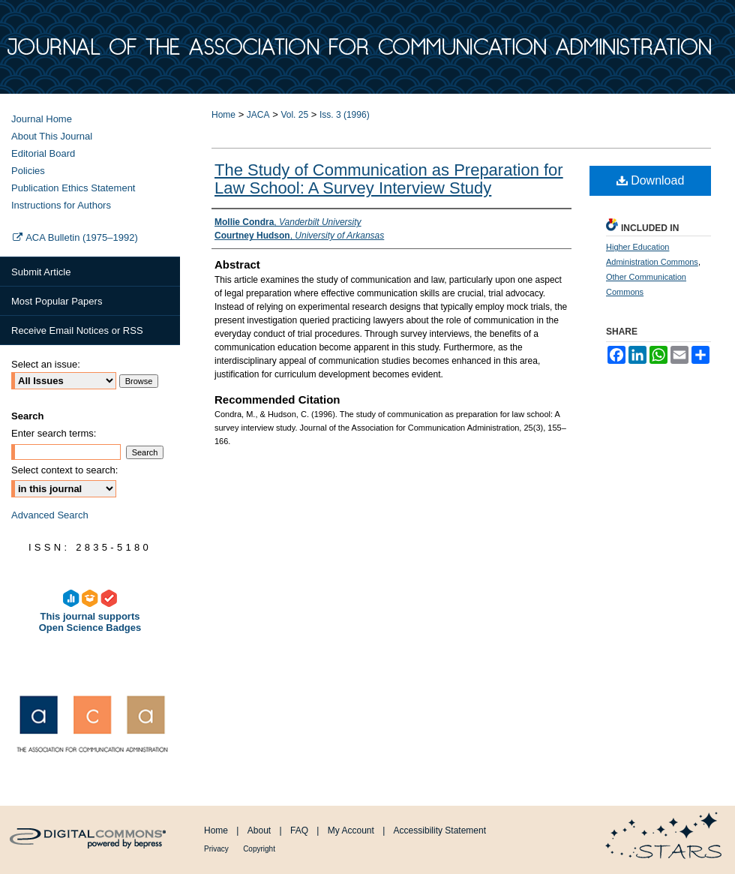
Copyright (259, 849)
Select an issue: (45, 364)
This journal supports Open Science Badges (90, 604)
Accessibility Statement (440, 830)
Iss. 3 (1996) (345, 115)
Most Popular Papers (56, 301)
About (259, 830)
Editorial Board (43, 153)
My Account (351, 830)
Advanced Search (49, 515)
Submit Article (40, 272)
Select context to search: (64, 470)
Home (224, 115)
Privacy (216, 849)
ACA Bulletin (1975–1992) (74, 237)
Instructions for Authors (61, 205)
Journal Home (41, 119)
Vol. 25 (294, 115)
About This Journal (51, 136)
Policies (28, 170)
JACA (258, 115)
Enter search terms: (53, 433)
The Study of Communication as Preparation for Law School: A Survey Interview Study (388, 179)
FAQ (299, 830)
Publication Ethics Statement (73, 188)
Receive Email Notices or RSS (77, 330)
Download (650, 180)
